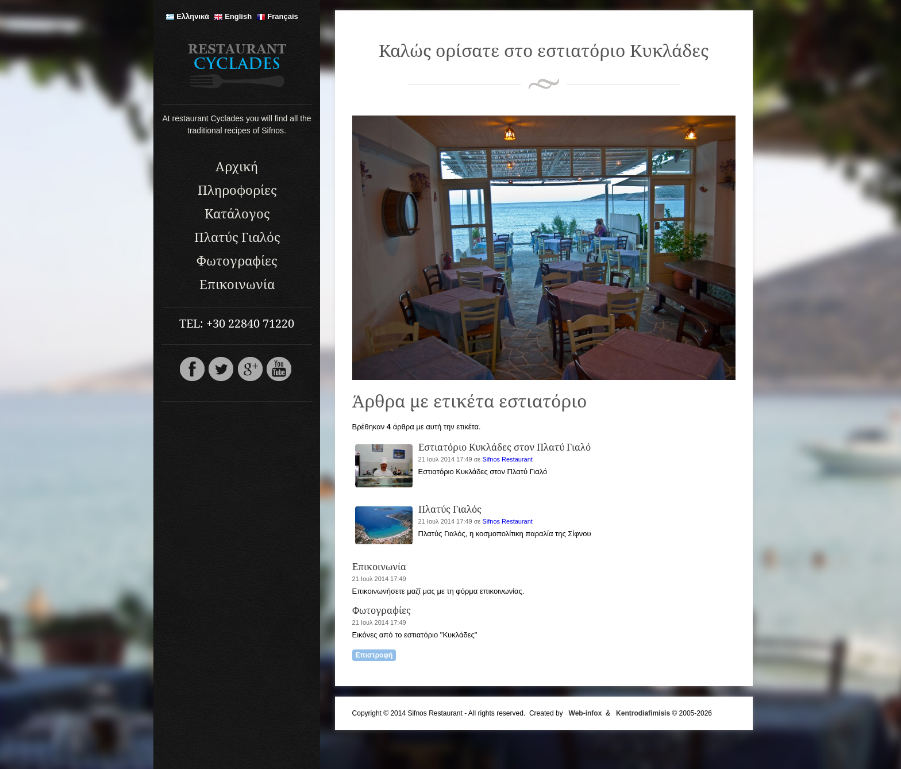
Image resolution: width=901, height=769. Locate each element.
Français (277, 16)
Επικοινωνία (237, 285)
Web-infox (585, 713)
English (233, 16)
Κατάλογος (237, 214)
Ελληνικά (187, 16)
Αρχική (236, 167)
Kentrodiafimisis (643, 713)
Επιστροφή (374, 655)
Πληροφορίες (237, 190)
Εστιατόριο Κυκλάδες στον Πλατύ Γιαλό (504, 447)
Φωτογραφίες (237, 261)
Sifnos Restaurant (507, 459)
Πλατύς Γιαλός (237, 237)
